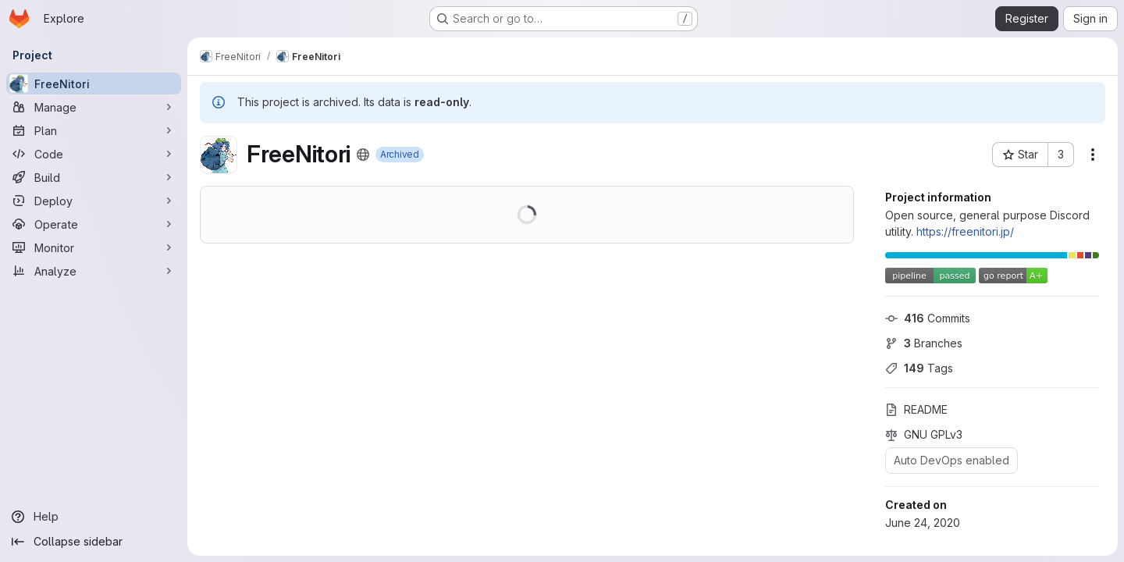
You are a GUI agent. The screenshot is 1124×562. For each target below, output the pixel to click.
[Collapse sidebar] (93, 542)
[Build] (93, 177)
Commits (927, 318)
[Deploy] (93, 201)
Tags (919, 368)
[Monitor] (93, 247)
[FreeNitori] (93, 83)
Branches (923, 343)
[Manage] (93, 107)
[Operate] (93, 224)
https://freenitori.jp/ (965, 231)
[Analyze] (93, 271)
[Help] (93, 517)
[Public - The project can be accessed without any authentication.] (363, 154)
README (916, 409)
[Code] (93, 154)
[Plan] (93, 130)
